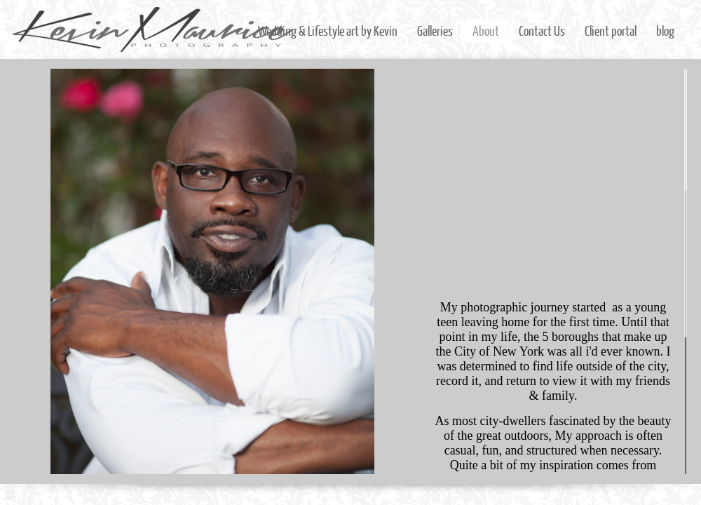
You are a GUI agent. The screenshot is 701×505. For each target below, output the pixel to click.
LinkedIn (650, 494)
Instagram (609, 494)
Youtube (690, 494)
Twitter (629, 494)
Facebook (589, 494)
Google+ (670, 494)
